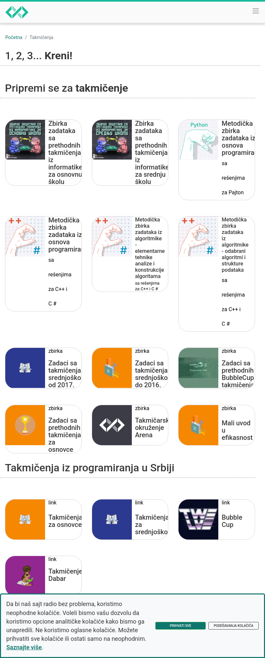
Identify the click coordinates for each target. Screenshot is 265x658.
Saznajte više (24, 647)
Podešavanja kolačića (233, 626)
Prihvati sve (180, 626)
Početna (13, 37)
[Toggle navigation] (256, 11)
